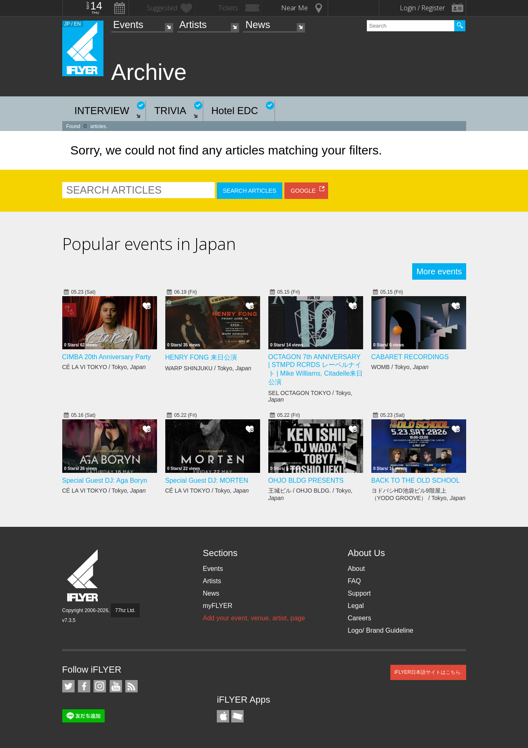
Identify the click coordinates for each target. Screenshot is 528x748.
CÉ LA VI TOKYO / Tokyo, (104, 367)
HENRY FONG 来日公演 (201, 357)
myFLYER (217, 605)
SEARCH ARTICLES (250, 190)
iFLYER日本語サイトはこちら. (428, 672)
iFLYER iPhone (223, 716)
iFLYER (83, 575)
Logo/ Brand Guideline (380, 630)
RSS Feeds (131, 686)
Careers (359, 618)
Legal (355, 605)
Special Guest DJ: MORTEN (207, 480)
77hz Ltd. (125, 610)
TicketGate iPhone (237, 716)
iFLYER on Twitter (68, 686)
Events (128, 24)
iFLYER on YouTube (116, 686)
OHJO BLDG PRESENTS (306, 480)
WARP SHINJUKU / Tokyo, (208, 368)
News (257, 24)
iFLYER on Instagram (100, 686)
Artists (193, 24)
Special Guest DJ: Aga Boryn (104, 480)
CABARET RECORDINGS (410, 356)
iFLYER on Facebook (84, 686)
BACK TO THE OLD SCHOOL (415, 480)
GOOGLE (303, 190)
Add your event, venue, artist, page (254, 618)
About (356, 568)
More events (439, 271)
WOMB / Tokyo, (400, 367)
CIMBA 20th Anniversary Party (106, 356)
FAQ (354, 580)
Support (359, 593)
